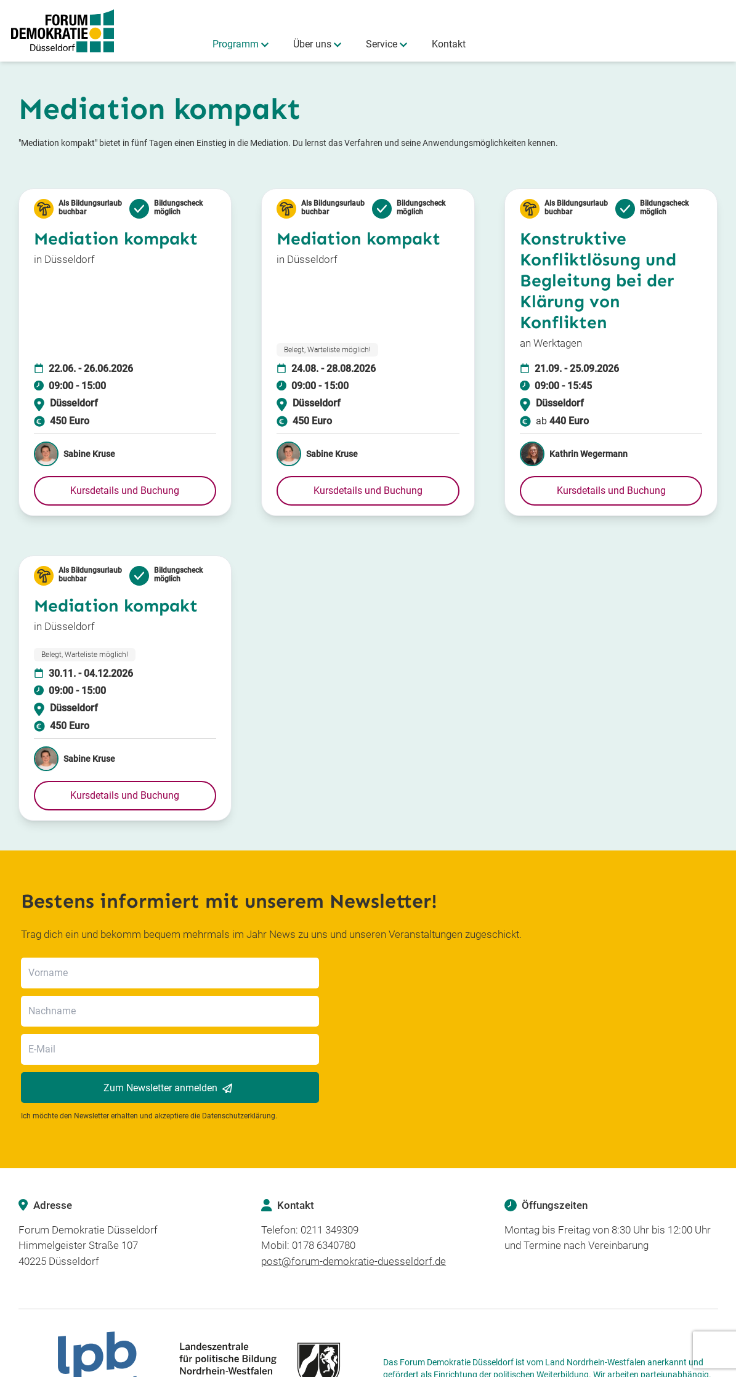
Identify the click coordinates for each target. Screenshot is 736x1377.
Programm (235, 44)
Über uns (312, 44)
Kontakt (449, 44)
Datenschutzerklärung (238, 1039)
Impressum (627, 1364)
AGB (665, 1364)
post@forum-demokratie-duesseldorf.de (353, 1185)
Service (381, 44)
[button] (125, 491)
